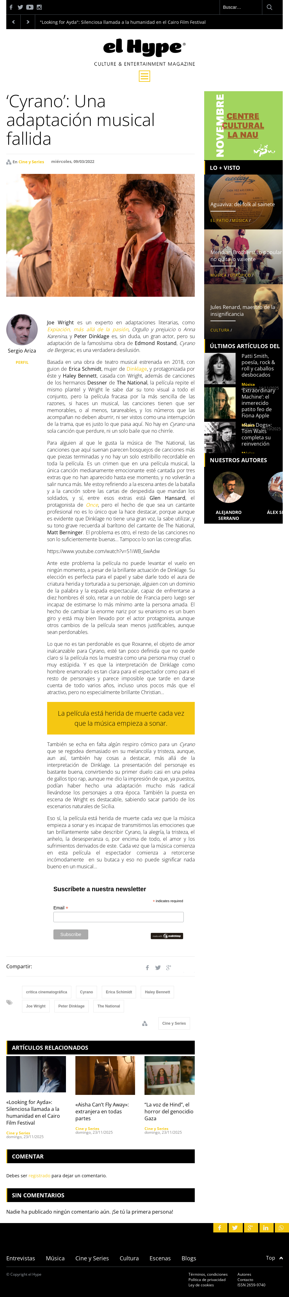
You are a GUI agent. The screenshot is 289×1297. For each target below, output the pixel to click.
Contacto (245, 1279)
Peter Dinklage (71, 1006)
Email (60, 908)
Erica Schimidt (119, 992)
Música (240, 220)
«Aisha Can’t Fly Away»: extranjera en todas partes (102, 1111)
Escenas (160, 1258)
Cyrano (86, 992)
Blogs (189, 1258)
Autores (244, 1274)
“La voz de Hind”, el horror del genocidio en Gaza (172, 1111)
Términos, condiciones (208, 1274)
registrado (39, 1176)
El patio (219, 220)
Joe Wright (36, 1006)
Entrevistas (20, 1258)
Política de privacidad (207, 1279)
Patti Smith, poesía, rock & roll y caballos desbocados (258, 365)
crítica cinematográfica (46, 992)
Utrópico (240, 275)
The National (108, 1006)
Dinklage (136, 368)
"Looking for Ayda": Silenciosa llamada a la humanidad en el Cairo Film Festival (123, 22)
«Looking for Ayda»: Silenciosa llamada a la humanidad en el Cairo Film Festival (33, 1112)
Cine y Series (31, 162)
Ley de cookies (201, 1285)
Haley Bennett (157, 992)
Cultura (220, 330)
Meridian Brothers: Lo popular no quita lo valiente (246, 256)
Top (274, 1257)
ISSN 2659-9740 (251, 1285)
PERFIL (22, 362)
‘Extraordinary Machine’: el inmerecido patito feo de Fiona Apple (258, 403)
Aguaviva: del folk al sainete (242, 204)
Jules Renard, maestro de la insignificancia (242, 310)
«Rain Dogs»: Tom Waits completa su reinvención (257, 434)
